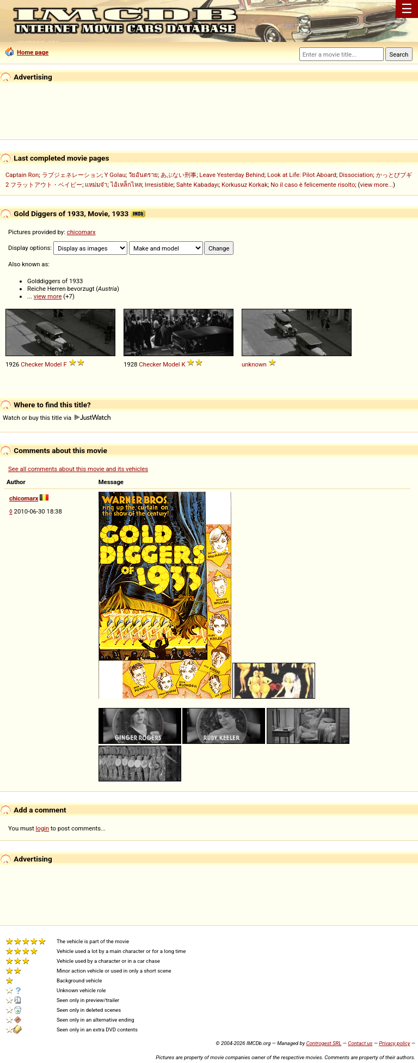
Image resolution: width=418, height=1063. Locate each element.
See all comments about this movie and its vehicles (78, 469)
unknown (254, 364)
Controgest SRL (323, 1043)
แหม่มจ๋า (96, 184)
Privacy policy (394, 1043)
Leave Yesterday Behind (232, 175)
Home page (26, 52)
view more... (376, 184)
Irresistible (159, 184)
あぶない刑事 (178, 175)
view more (48, 296)
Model (53, 364)
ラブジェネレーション (72, 175)
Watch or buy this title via (56, 417)
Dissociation (356, 175)
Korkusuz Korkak (245, 184)
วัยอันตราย (143, 175)
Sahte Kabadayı (197, 184)
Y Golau (115, 175)
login (43, 828)
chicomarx (81, 232)
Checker (32, 364)
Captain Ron (22, 175)
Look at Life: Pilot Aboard (301, 175)
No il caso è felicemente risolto (313, 184)
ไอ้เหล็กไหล (126, 184)
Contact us (360, 1043)
